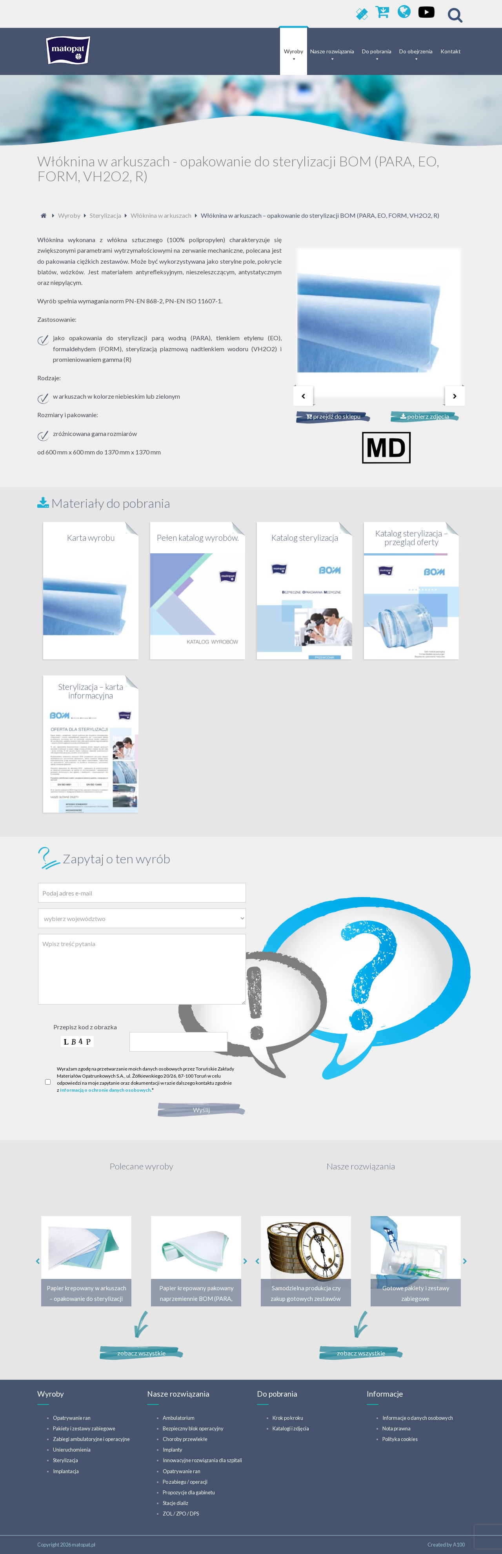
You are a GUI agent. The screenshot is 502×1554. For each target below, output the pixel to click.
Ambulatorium (179, 1418)
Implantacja (66, 1471)
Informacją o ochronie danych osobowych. (106, 1090)
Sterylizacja (65, 1460)
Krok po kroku (288, 1418)
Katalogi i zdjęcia (291, 1428)
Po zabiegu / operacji (185, 1482)
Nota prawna (396, 1428)
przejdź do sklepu (333, 416)
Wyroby (293, 51)
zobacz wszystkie (141, 1353)
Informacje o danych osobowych (417, 1418)
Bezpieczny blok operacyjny (193, 1428)
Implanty (172, 1449)
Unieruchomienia (72, 1449)
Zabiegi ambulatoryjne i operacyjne (91, 1439)
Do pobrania (376, 51)
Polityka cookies (400, 1439)
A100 (459, 1544)
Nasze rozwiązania (332, 51)
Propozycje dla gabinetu (189, 1492)
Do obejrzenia (416, 51)
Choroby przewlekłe (185, 1439)
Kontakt (450, 51)
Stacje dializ (175, 1503)
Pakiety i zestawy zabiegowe (84, 1428)
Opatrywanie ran (72, 1418)
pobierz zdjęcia (424, 416)
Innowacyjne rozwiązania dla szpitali (202, 1460)
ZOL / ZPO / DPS (181, 1513)
